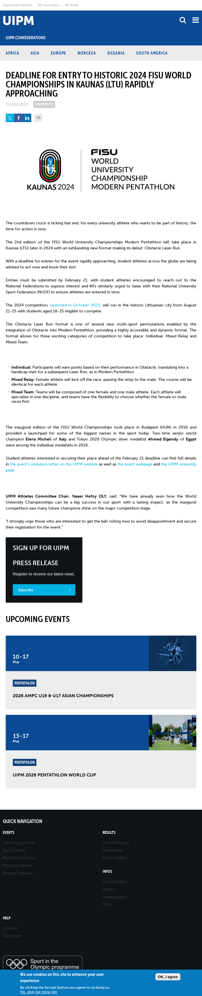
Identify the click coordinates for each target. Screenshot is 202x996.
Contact (10, 928)
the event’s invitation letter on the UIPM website (54, 464)
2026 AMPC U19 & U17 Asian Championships (63, 695)
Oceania (116, 53)
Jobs (107, 904)
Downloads (113, 850)
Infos (107, 871)
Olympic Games (17, 865)
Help (7, 918)
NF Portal (71, 5)
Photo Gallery (115, 857)
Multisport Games (19, 857)
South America (152, 53)
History (109, 889)
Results (109, 832)
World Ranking (116, 842)
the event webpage (134, 464)
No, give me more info (38, 992)
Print (38, 118)
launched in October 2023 (75, 305)
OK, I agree (168, 977)
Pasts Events (14, 850)
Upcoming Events (19, 842)
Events (8, 832)
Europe (58, 53)
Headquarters (115, 897)
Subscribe (25, 589)
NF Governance (48, 5)
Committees (114, 881)
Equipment (12, 936)
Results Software (18, 873)
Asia (35, 53)
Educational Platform (17, 5)
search (183, 20)
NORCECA (87, 53)
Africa (12, 53)
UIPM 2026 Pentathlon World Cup (54, 775)
